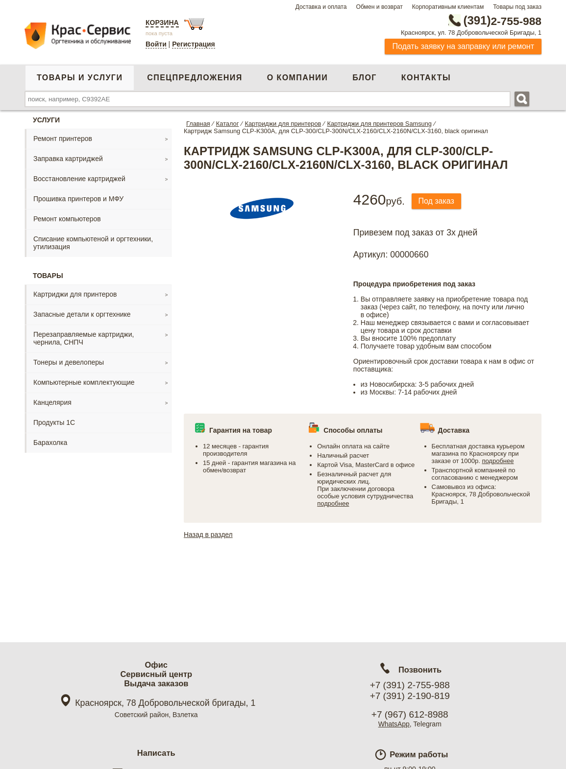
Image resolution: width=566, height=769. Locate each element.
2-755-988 (492, 20)
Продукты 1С (54, 422)
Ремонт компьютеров (67, 219)
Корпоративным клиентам (448, 6)
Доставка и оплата (321, 6)
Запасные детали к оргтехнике (82, 314)
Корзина (162, 22)
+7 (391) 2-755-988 (410, 685)
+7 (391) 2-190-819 (410, 696)
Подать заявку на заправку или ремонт (463, 46)
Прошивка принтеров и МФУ (78, 199)
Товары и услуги (80, 77)
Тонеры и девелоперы (68, 362)
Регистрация (193, 44)
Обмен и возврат (379, 6)
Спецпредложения (194, 77)
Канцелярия (52, 402)
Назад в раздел (208, 534)
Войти (156, 44)
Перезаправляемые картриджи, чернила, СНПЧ (83, 338)
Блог (364, 77)
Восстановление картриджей (79, 179)
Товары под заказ (517, 6)
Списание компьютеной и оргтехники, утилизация (93, 243)
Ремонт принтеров (62, 138)
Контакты (426, 77)
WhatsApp (394, 724)
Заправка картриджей (68, 159)
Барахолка (50, 442)
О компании (297, 77)
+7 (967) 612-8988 (409, 714)
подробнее (333, 503)
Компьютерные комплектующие (84, 382)
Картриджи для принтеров (75, 294)
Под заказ (437, 201)
